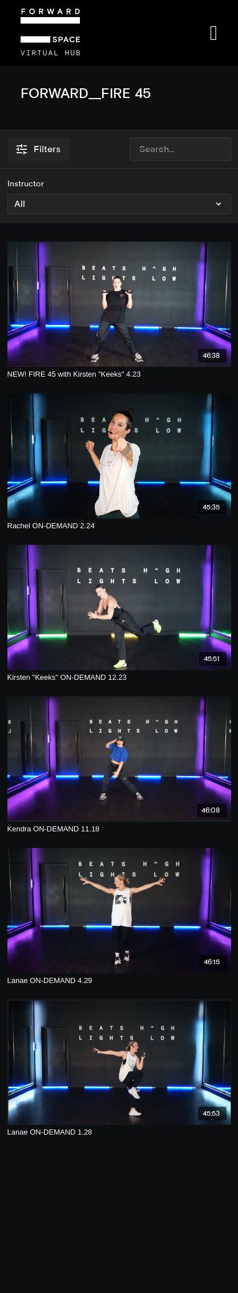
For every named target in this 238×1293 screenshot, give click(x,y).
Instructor (25, 183)
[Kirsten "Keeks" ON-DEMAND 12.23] (119, 677)
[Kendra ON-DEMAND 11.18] (119, 829)
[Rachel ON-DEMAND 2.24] (119, 526)
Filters (38, 149)
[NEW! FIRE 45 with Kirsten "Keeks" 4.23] (119, 374)
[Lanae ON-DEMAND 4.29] (119, 980)
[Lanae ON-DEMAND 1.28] (119, 1132)
